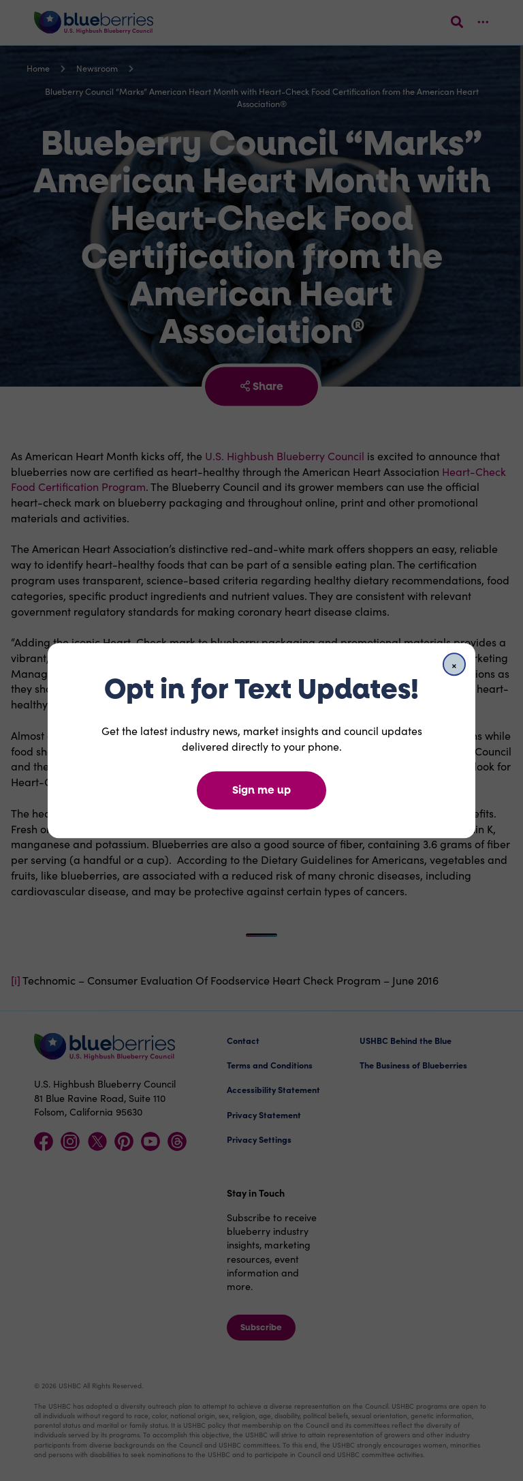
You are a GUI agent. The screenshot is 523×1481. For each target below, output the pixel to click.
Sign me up (261, 790)
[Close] (454, 664)
